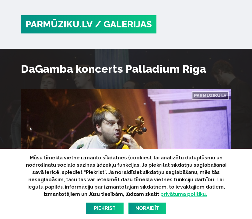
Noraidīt (147, 208)
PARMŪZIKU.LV (59, 24)
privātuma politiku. (183, 194)
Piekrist (105, 208)
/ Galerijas (123, 24)
